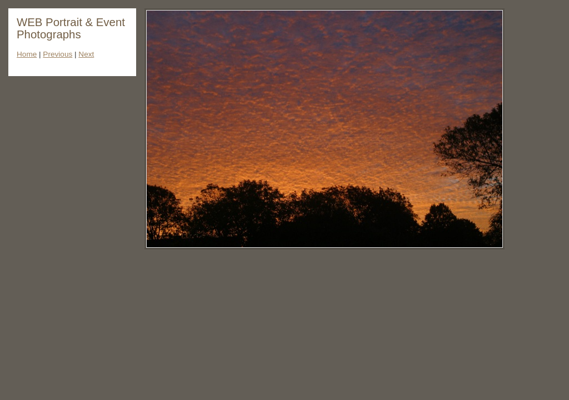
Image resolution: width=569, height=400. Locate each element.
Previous (57, 54)
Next (86, 54)
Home (27, 54)
